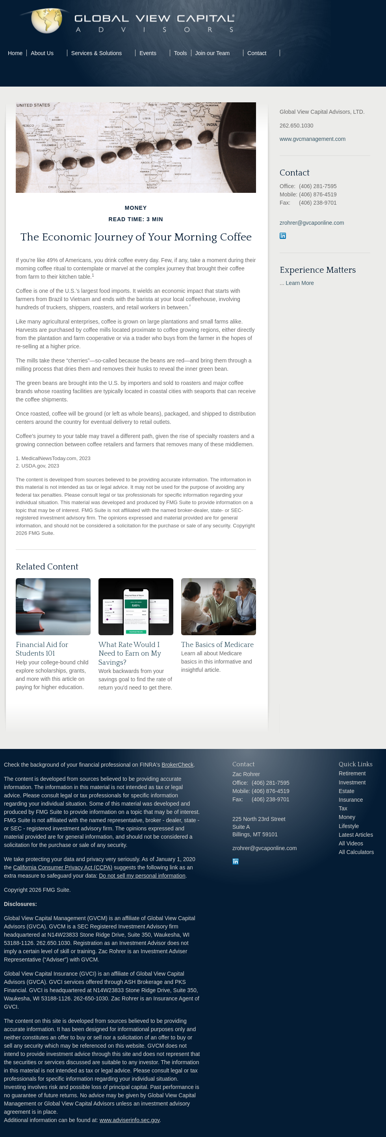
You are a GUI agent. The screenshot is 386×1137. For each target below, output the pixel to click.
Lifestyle (349, 826)
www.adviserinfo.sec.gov (130, 1120)
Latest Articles (356, 835)
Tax (343, 808)
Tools (180, 53)
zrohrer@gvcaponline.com (312, 223)
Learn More (300, 283)
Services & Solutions (96, 53)
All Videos (351, 843)
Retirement (352, 773)
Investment (352, 782)
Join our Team (212, 53)
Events (147, 53)
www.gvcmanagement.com (312, 139)
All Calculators (356, 852)
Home (15, 53)
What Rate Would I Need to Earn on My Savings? (129, 653)
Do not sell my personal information (142, 876)
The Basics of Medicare (217, 645)
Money (347, 817)
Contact (256, 53)
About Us (42, 53)
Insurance (351, 800)
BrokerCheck (177, 765)
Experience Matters (318, 270)
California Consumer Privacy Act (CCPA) (62, 867)
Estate (346, 791)
